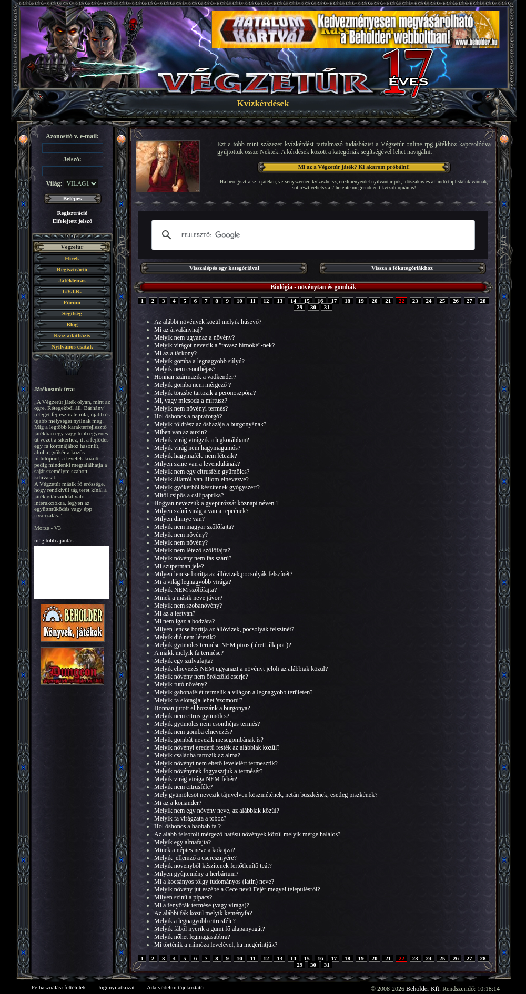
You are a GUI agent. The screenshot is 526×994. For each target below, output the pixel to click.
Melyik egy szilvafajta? (184, 660)
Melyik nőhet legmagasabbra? (192, 936)
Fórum (72, 302)
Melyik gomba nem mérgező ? (192, 384)
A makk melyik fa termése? (189, 653)
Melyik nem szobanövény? (188, 605)
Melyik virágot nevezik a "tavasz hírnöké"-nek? (214, 345)
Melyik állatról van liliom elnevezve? (201, 479)
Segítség (72, 313)
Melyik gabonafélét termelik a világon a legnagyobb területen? (233, 692)
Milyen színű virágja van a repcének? (201, 511)
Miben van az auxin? (180, 432)
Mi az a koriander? (177, 802)
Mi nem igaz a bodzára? (184, 621)
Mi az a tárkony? (175, 353)
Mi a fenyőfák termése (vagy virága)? (201, 905)
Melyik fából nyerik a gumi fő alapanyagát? (209, 928)
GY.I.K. (72, 291)
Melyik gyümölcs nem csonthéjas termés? (207, 723)
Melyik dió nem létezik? (185, 637)
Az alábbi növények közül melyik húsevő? (207, 321)
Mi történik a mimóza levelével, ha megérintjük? (215, 944)
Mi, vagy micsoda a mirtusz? (190, 400)
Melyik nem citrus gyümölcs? (191, 716)
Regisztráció (72, 213)
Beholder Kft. (423, 988)
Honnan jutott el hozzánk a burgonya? (202, 708)
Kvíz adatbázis (72, 335)
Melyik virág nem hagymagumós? (197, 448)
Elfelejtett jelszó (72, 221)
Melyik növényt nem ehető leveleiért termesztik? (216, 763)
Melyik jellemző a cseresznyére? (195, 858)
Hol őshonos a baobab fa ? (187, 826)
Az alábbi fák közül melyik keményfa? (203, 913)
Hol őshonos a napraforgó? (188, 416)
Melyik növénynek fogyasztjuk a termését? (208, 771)
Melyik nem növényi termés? (191, 408)
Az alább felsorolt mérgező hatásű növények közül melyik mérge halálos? (247, 834)
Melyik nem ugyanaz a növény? (194, 337)
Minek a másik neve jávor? (188, 597)
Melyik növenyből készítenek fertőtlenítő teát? (213, 865)
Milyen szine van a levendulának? (197, 463)
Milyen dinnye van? (179, 518)
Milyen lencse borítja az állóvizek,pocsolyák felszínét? (223, 574)
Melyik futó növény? (180, 684)
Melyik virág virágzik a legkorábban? (201, 440)
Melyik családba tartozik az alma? (197, 755)
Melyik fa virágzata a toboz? (190, 818)
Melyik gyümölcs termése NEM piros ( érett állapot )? (222, 645)
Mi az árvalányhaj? (178, 329)
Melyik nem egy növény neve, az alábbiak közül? (216, 810)
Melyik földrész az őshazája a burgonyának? (210, 424)
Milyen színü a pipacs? (183, 897)
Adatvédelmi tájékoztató (175, 987)
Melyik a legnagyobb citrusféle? (195, 921)
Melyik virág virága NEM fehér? (195, 779)
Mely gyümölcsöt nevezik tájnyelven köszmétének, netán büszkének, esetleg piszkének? (266, 794)
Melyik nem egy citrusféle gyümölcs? (201, 471)
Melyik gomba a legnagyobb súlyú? (199, 361)
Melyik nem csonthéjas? (185, 369)
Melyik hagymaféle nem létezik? (195, 455)
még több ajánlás (54, 540)
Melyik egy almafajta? (182, 842)
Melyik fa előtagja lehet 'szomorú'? (198, 700)
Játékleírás (71, 280)
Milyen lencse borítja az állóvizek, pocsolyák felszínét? (224, 629)
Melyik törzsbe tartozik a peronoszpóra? (205, 392)
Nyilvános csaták (72, 346)
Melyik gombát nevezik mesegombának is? (209, 739)
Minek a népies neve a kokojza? (194, 850)
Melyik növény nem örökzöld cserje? (201, 676)
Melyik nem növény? (181, 534)
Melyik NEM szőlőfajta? (185, 589)
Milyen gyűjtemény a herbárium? (196, 873)
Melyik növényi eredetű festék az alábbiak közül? (217, 747)
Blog (71, 324)
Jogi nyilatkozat (116, 987)
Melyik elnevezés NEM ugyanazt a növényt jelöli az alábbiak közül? (241, 668)
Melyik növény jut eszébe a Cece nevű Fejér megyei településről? (237, 889)
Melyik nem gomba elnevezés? (193, 731)
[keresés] (311, 235)
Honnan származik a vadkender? (195, 377)
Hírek (72, 258)
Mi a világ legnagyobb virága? (192, 582)
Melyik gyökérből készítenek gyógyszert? (207, 487)
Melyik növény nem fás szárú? (192, 558)
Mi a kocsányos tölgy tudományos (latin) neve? (214, 881)
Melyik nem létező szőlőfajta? (192, 550)
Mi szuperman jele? (179, 566)
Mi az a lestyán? (174, 613)
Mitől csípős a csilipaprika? (189, 495)
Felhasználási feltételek (59, 987)
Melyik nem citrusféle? (183, 787)
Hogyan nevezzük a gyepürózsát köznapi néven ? (216, 503)
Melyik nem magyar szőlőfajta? (194, 526)
